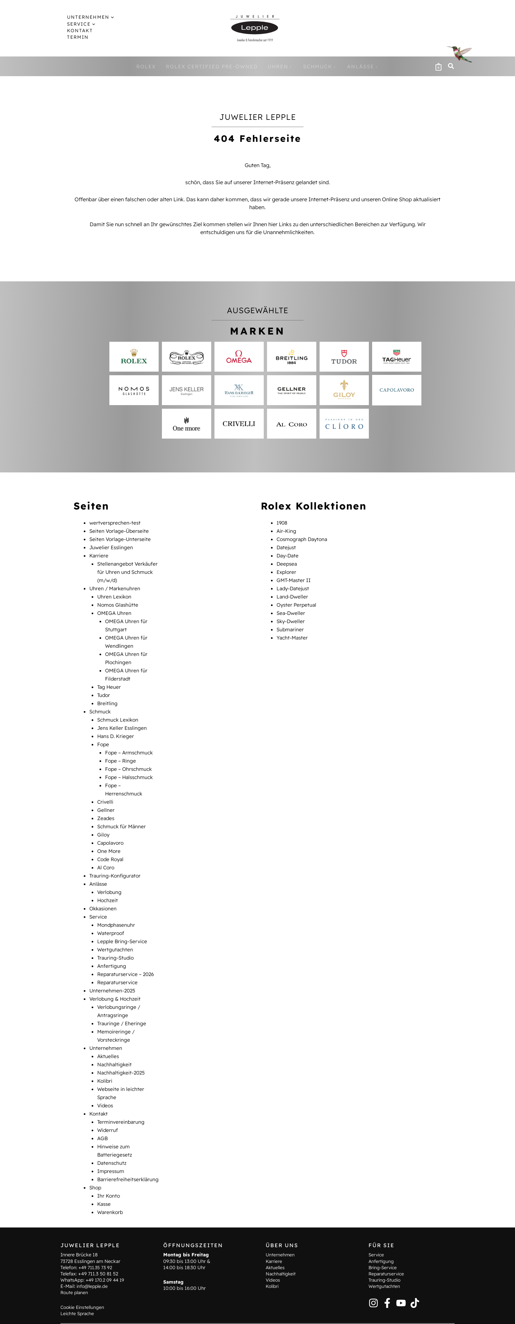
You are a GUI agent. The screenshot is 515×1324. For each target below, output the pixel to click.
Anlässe (98, 869)
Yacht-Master (293, 633)
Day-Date (288, 554)
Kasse (104, 1176)
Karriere (99, 554)
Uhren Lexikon (115, 593)
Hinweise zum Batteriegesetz (212, 1314)
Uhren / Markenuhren (115, 585)
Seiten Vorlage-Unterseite (121, 538)
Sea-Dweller (291, 609)
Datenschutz (112, 1137)
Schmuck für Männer (122, 814)
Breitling (107, 696)
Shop (95, 1161)
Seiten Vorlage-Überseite (120, 530)
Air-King (287, 530)
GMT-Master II (294, 578)
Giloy (103, 822)
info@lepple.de (93, 1269)
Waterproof (111, 916)
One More (109, 838)
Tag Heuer (109, 680)
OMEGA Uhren (115, 609)
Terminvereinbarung (121, 1098)
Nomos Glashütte (118, 601)
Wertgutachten (115, 932)
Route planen (74, 1275)
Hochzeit (108, 885)
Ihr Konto (109, 1168)
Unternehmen (106, 1027)
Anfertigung (111, 948)
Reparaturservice (118, 964)
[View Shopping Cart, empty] (438, 66)
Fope (103, 735)
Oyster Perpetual (297, 601)
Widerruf (108, 1105)
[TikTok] (415, 1285)
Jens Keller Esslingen (122, 719)
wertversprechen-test (116, 522)
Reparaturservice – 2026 (127, 956)
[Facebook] (387, 1285)
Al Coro (106, 853)
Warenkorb (110, 1184)
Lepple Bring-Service (123, 924)
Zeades (106, 806)
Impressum (111, 1145)
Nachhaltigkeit (115, 1042)
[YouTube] (401, 1285)
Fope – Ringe (121, 751)
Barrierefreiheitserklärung (128, 1153)
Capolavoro (111, 830)
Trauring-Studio (116, 940)
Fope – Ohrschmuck (129, 759)
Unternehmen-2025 (113, 971)
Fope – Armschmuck (130, 743)
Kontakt (99, 1090)
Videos (105, 1082)
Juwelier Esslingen (112, 546)
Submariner (291, 625)
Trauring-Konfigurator (116, 861)
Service (98, 901)
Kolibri (105, 1058)
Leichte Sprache (78, 1296)
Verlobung (110, 877)
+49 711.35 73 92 (96, 1250)
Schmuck (100, 704)
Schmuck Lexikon (119, 711)
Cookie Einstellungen (83, 1289)
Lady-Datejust (294, 585)
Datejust (287, 546)
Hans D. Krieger (116, 727)
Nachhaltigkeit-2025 (122, 1050)
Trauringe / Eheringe (122, 1003)
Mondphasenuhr (117, 908)
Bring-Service (384, 1250)
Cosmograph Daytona (304, 538)
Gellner (106, 798)
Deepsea (287, 562)
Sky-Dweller (291, 617)
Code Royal (111, 845)
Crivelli (105, 790)
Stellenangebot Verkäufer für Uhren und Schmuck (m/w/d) (128, 570)
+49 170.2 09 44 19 (106, 1263)
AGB (102, 1113)
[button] (105, 17)
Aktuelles (108, 1034)
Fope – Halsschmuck (130, 767)
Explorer (287, 570)
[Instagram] (373, 1285)
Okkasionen (104, 893)
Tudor (104, 688)
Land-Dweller (293, 593)
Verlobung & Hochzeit (116, 979)
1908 (282, 522)
